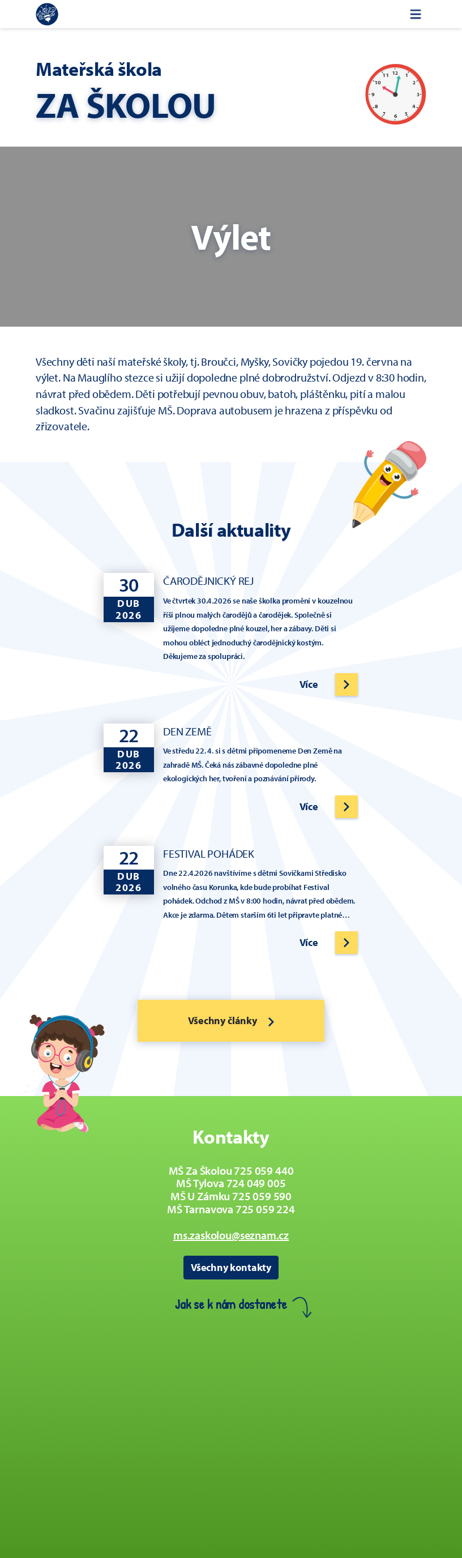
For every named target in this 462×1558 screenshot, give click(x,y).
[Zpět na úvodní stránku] (47, 14)
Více (309, 684)
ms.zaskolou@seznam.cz (231, 1235)
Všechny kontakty (231, 1267)
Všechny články (230, 1020)
